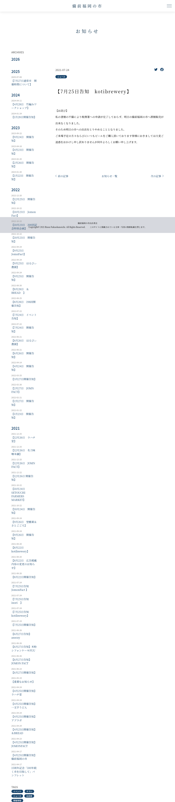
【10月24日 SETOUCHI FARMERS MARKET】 (19, 494)
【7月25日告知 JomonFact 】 (21, 588)
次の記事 (156, 176)
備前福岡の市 (87, 6)
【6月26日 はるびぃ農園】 (24, 342)
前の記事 (63, 176)
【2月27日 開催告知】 (22, 402)
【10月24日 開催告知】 (23, 511)
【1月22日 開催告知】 (22, 177)
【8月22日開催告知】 (24, 577)
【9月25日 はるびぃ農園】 (24, 265)
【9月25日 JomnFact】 (18, 252)
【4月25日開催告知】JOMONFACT (24, 744)
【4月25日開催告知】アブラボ (24, 718)
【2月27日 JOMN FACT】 (22, 390)
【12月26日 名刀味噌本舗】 (23, 452)
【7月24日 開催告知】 (22, 329)
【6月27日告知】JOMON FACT (21, 661)
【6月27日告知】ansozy (21, 635)
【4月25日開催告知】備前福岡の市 (24, 757)
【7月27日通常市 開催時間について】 (24, 82)
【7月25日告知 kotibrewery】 (21, 613)
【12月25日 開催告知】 (23, 201)
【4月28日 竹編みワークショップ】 (24, 106)
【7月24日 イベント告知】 (24, 316)
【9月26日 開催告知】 (22, 536)
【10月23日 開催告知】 (23, 239)
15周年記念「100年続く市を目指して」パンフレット (24, 771)
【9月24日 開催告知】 (22, 138)
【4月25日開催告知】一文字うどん (24, 705)
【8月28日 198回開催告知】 (23, 303)
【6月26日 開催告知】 (22, 355)
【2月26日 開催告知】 (22, 164)
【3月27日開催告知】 (24, 379)
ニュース (17, 795)
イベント (17, 791)
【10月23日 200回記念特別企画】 (24, 226)
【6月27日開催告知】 (24, 672)
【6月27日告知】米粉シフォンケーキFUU (24, 648)
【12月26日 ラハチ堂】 (23, 439)
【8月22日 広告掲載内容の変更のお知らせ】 (24, 564)
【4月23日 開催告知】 (22, 151)
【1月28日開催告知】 (23, 117)
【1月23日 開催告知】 (22, 415)
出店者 (29, 795)
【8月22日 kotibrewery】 (20, 549)
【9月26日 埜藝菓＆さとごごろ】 (24, 523)
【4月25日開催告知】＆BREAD (24, 731)
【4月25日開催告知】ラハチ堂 (24, 692)
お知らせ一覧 (109, 176)
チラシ (29, 791)
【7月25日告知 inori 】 (21, 601)
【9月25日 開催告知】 (22, 278)
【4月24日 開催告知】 (22, 368)
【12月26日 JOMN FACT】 (23, 465)
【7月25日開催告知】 (24, 625)
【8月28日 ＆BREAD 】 (20, 291)
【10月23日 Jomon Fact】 (23, 213)
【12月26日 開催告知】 (22, 478)
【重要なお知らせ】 (23, 682)
